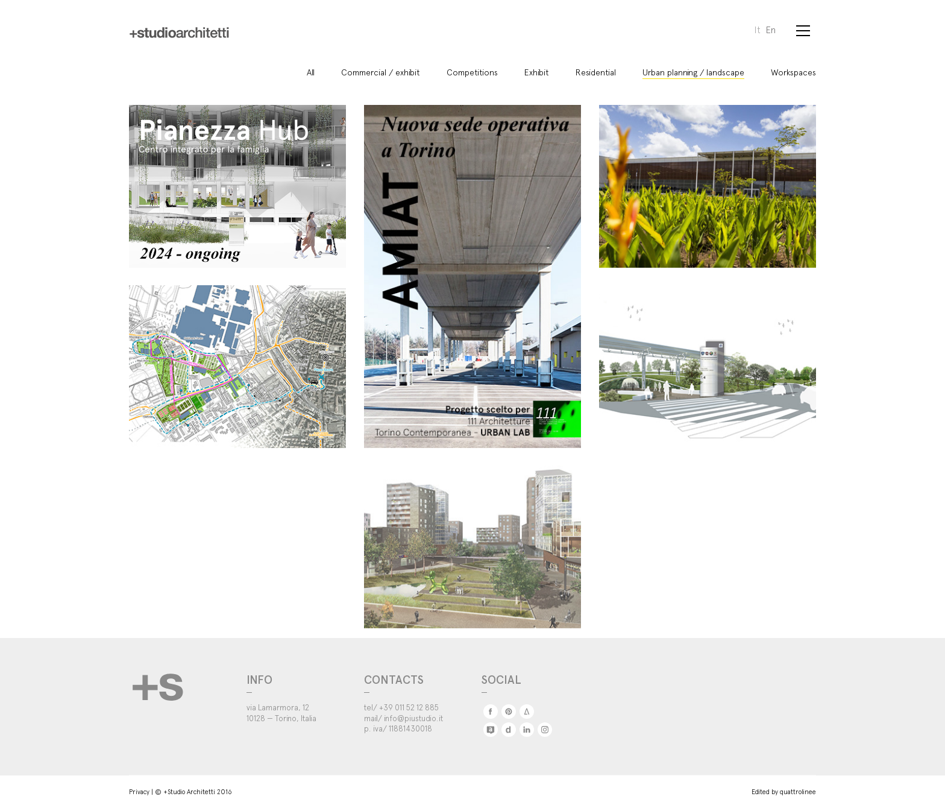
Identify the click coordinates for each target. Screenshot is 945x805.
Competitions (472, 69)
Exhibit (536, 69)
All (311, 69)
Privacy (139, 788)
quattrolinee (798, 788)
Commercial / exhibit (380, 69)
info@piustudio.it (413, 714)
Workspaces (793, 69)
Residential (596, 69)
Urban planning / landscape (693, 69)
